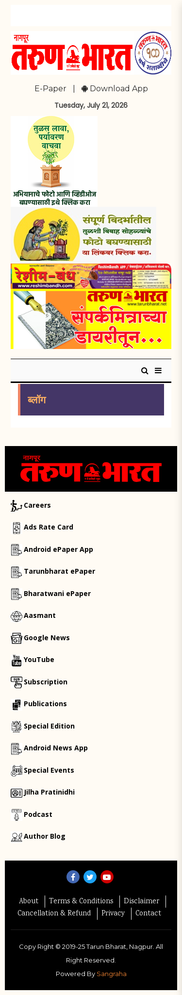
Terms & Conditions (81, 901)
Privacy (113, 914)
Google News (47, 637)
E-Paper (50, 88)
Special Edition (49, 725)
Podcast (38, 814)
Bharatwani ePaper (57, 593)
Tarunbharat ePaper (59, 571)
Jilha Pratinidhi (49, 791)
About (28, 901)
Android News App (56, 747)
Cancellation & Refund (54, 914)
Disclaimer (141, 901)
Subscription (45, 681)
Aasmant (40, 615)
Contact (148, 914)
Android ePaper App (58, 549)
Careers (37, 505)
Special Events (49, 770)
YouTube (39, 659)
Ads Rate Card (48, 526)
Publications (45, 703)
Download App (115, 88)
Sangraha (112, 974)
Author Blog (45, 836)
